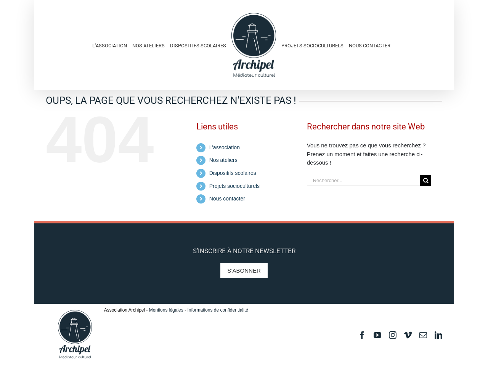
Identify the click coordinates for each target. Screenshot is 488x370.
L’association (224, 147)
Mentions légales (166, 310)
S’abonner (244, 270)
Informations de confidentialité (217, 310)
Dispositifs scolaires (232, 173)
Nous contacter (227, 199)
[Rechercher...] (364, 180)
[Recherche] (425, 180)
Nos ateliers (223, 160)
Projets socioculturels (234, 186)
